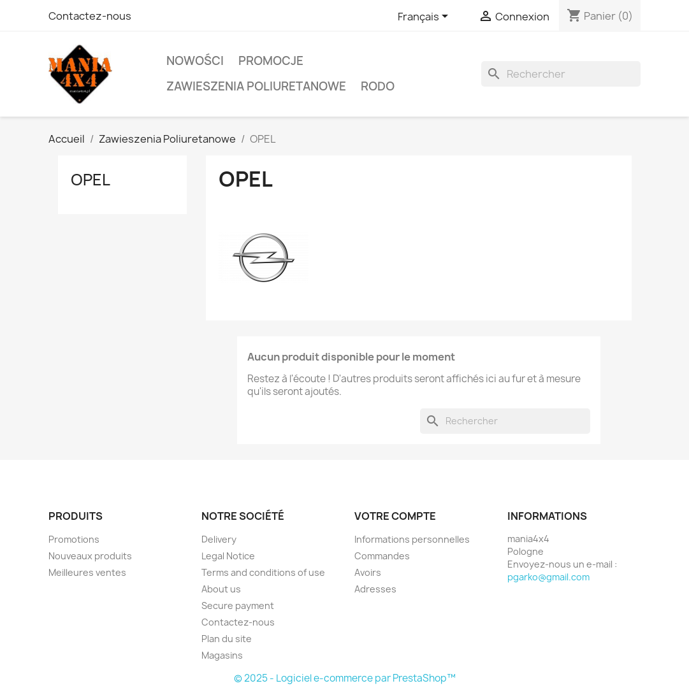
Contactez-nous (89, 16)
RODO (378, 86)
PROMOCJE (270, 61)
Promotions (73, 539)
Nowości (195, 61)
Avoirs (367, 572)
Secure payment (237, 605)
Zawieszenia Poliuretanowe (256, 86)
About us (221, 589)
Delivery (218, 539)
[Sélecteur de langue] (425, 17)
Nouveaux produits (90, 556)
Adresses (375, 589)
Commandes (382, 556)
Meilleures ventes (87, 572)
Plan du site (226, 639)
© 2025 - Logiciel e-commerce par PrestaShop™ (345, 678)
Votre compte (395, 516)
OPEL (90, 179)
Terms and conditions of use (263, 572)
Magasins (222, 655)
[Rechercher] (561, 74)
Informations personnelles (412, 539)
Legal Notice (228, 556)
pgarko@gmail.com (548, 577)
